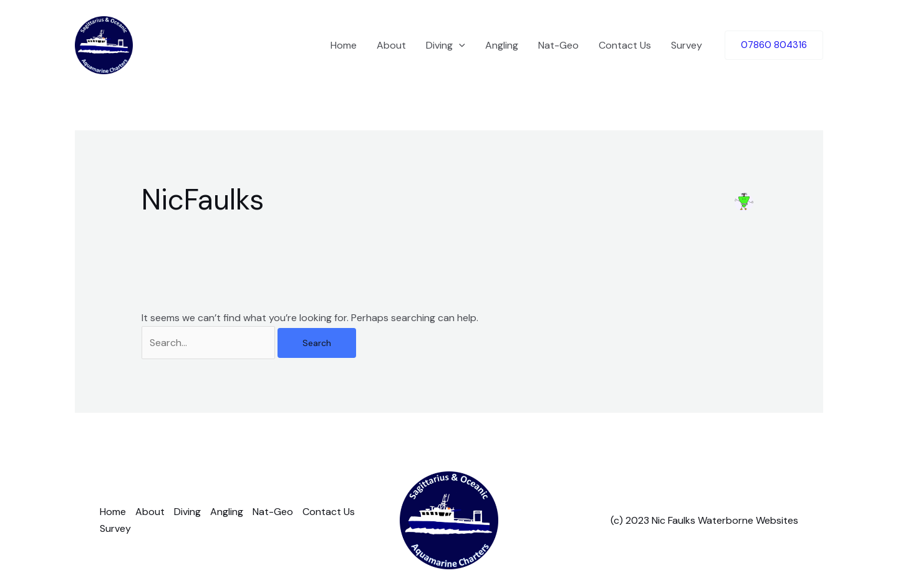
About (391, 45)
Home (344, 45)
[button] (774, 45)
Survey (686, 45)
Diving (445, 45)
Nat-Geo (558, 45)
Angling (501, 45)
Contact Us (625, 45)
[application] (459, 45)
